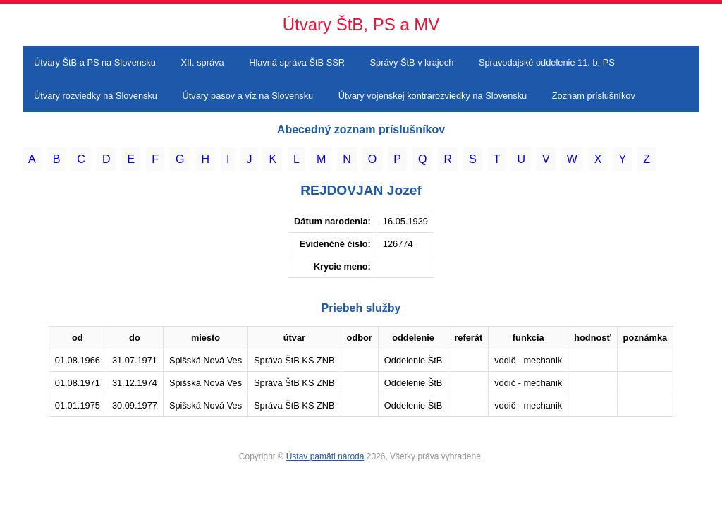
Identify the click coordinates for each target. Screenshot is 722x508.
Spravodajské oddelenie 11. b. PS (547, 62)
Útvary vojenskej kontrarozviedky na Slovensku (432, 95)
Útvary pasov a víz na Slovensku (248, 95)
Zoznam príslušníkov (593, 95)
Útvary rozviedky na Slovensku (95, 95)
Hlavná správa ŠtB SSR (297, 62)
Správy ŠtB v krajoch (412, 62)
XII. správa (202, 62)
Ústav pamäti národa (325, 456)
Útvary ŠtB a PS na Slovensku (95, 62)
